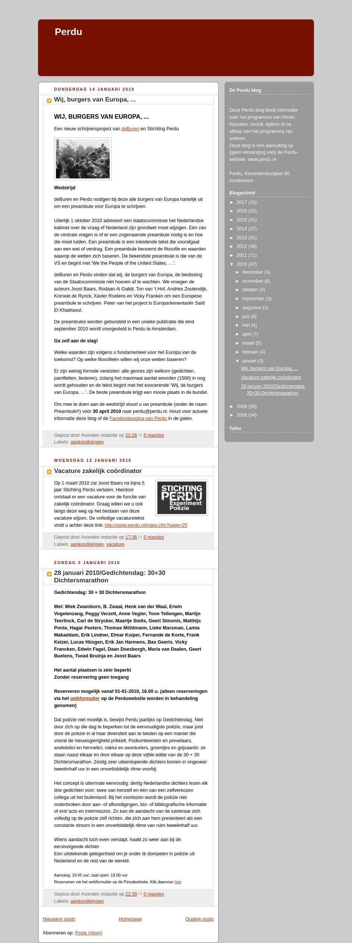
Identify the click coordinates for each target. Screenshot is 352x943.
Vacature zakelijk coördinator (98, 470)
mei (246, 325)
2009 (243, 406)
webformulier (85, 698)
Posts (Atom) (88, 933)
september (254, 298)
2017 (243, 202)
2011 (243, 255)
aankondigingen (87, 442)
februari (251, 352)
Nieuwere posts (59, 919)
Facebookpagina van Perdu (138, 418)
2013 (243, 237)
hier (178, 882)
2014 (243, 228)
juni (246, 316)
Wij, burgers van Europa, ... (95, 99)
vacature (115, 544)
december (253, 272)
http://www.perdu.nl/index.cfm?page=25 (146, 525)
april (247, 334)
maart (249, 343)
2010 (243, 264)
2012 (243, 246)
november (253, 281)
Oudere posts (199, 919)
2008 (243, 415)
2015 (243, 219)
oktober (251, 289)
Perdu (68, 31)
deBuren (130, 128)
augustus (252, 307)
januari (250, 361)
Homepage (130, 919)
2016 (243, 211)
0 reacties (154, 435)
